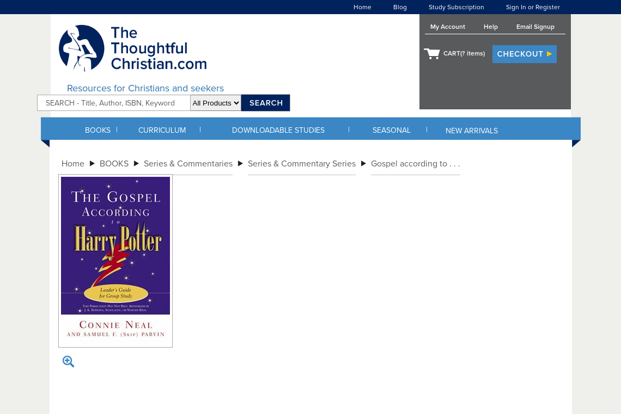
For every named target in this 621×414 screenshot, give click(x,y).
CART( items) (464, 53)
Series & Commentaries (188, 163)
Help (491, 26)
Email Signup (535, 26)
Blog (400, 7)
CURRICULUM (162, 130)
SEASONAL (392, 130)
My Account (447, 26)
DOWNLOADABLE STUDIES (278, 130)
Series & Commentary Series (302, 163)
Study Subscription (456, 7)
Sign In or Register (533, 7)
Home (363, 7)
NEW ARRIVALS (472, 130)
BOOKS (98, 130)
